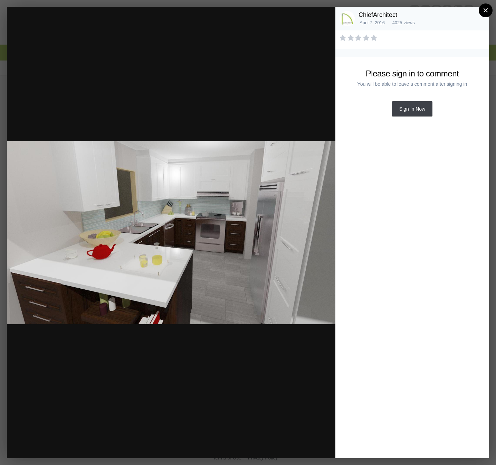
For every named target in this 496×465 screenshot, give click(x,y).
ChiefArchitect (378, 14)
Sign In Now (412, 109)
